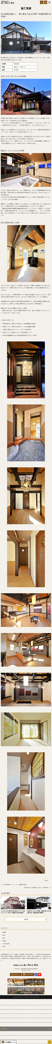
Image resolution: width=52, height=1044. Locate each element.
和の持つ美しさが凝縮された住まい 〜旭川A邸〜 (37, 887)
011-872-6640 (27, 970)
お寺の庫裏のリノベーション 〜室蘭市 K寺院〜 (14, 884)
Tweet (46, 880)
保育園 (4, 932)
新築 (4, 935)
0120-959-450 (28, 974)
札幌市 (4, 940)
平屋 (4, 946)
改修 (4, 938)
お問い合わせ (15, 974)
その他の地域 (6, 943)
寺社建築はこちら (10, 1042)
